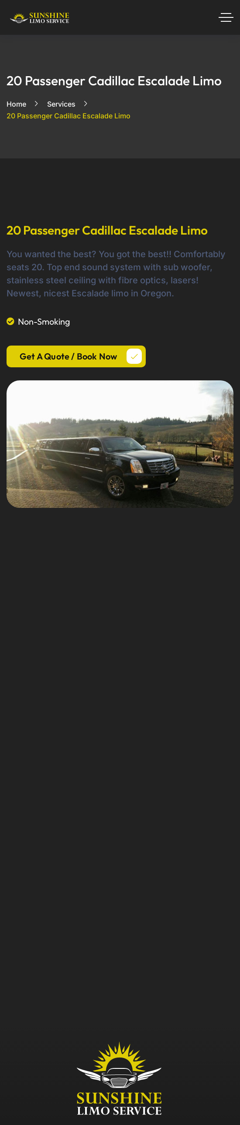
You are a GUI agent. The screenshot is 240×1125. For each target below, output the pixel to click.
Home (16, 104)
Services (61, 104)
